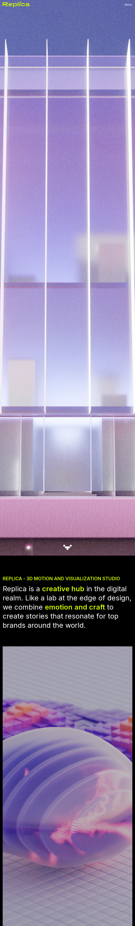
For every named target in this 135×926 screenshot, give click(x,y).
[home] (16, 4)
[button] (128, 4)
